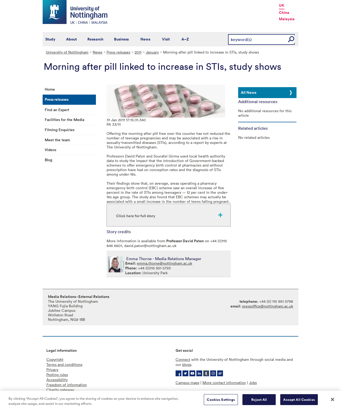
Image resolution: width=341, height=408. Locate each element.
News (145, 39)
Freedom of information (66, 384)
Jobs (253, 382)
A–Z (185, 39)
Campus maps (187, 382)
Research (95, 39)
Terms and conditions (64, 364)
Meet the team (57, 139)
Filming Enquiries (59, 129)
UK (281, 5)
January (152, 52)
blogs (186, 364)
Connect (183, 359)
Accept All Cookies (299, 401)
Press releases (118, 52)
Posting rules (57, 374)
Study (50, 39)
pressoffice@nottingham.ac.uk (267, 306)
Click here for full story (135, 216)
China (284, 12)
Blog (48, 159)
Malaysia (287, 19)
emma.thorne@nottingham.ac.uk (164, 263)
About (71, 39)
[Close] (332, 401)
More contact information (224, 382)
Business (121, 39)
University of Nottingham (67, 52)
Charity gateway (60, 389)
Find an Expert (57, 109)
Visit (166, 39)
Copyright (54, 359)
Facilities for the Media (64, 119)
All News (248, 92)
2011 (138, 52)
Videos (50, 149)
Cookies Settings (221, 401)
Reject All (259, 401)
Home (50, 89)
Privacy (52, 369)
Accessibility (57, 379)
